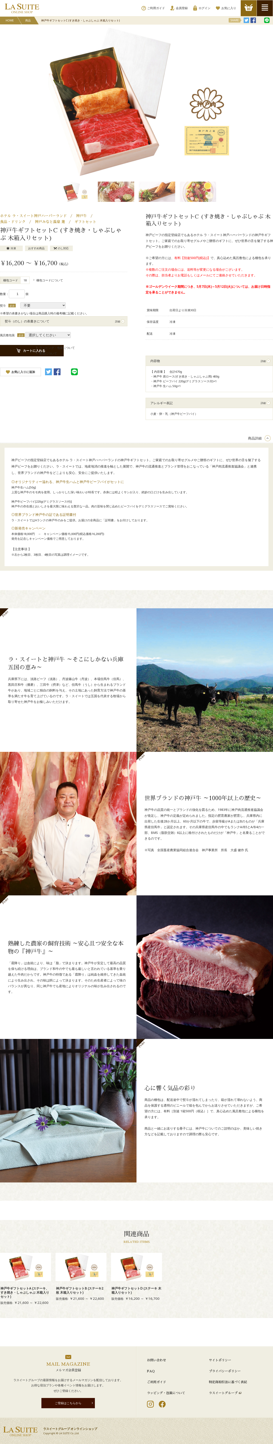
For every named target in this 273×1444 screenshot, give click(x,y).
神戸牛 (81, 216)
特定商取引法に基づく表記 (228, 1382)
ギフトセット (85, 222)
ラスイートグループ (223, 1393)
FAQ (151, 1371)
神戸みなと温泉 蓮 (50, 222)
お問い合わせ (156, 1360)
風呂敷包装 (7, 335)
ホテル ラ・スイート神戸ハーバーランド (33, 216)
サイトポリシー (220, 1360)
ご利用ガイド (156, 1382)
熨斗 (3, 305)
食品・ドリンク (12, 222)
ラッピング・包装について (166, 1393)
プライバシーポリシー (225, 1371)
